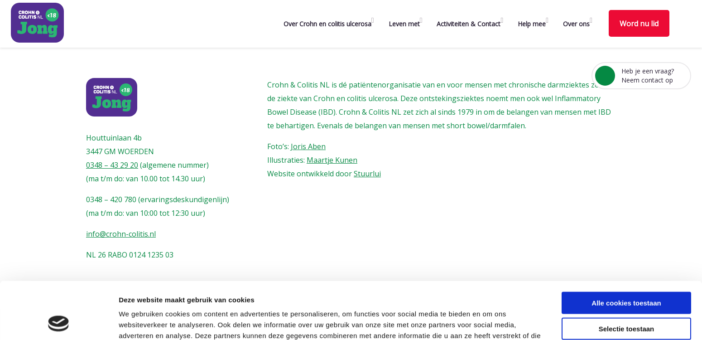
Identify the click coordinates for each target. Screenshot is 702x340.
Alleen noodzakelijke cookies (626, 300)
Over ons (576, 23)
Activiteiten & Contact (468, 23)
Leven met (404, 23)
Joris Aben (308, 146)
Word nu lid (639, 24)
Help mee (532, 23)
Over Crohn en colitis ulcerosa (327, 23)
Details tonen (489, 322)
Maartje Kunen (332, 160)
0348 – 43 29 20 (112, 165)
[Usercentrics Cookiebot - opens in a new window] (58, 322)
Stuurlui (367, 174)
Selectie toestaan (626, 275)
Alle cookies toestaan (626, 249)
